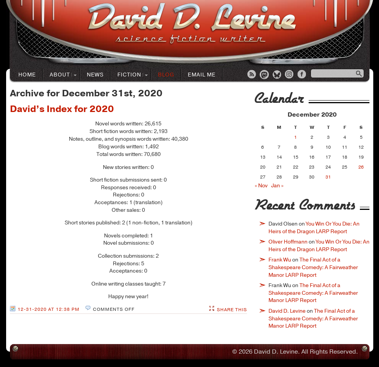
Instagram (290, 75)
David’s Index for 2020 (62, 109)
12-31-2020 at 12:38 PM (49, 309)
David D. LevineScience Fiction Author (191, 24)
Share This (232, 309)
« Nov (261, 185)
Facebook (302, 75)
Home (27, 74)
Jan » (277, 185)
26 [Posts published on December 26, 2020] (361, 167)
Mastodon (265, 75)
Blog (166, 74)
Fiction (129, 75)
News (95, 74)
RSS (252, 75)
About (60, 75)
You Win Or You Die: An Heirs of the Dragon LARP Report (313, 227)
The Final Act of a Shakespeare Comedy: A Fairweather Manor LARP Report (313, 267)
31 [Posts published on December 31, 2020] (328, 177)
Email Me (202, 74)
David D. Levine (287, 311)
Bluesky (277, 75)
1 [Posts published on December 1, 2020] (295, 137)
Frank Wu (279, 259)
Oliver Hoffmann (287, 241)
